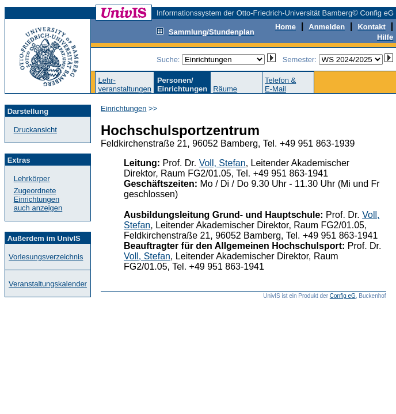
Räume (225, 89)
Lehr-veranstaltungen (124, 84)
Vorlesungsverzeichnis (46, 256)
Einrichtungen (124, 108)
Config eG (343, 296)
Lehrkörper (32, 178)
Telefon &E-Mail (280, 84)
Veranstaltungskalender (48, 283)
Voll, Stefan (222, 163)
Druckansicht (35, 129)
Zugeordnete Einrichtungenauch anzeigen (38, 199)
